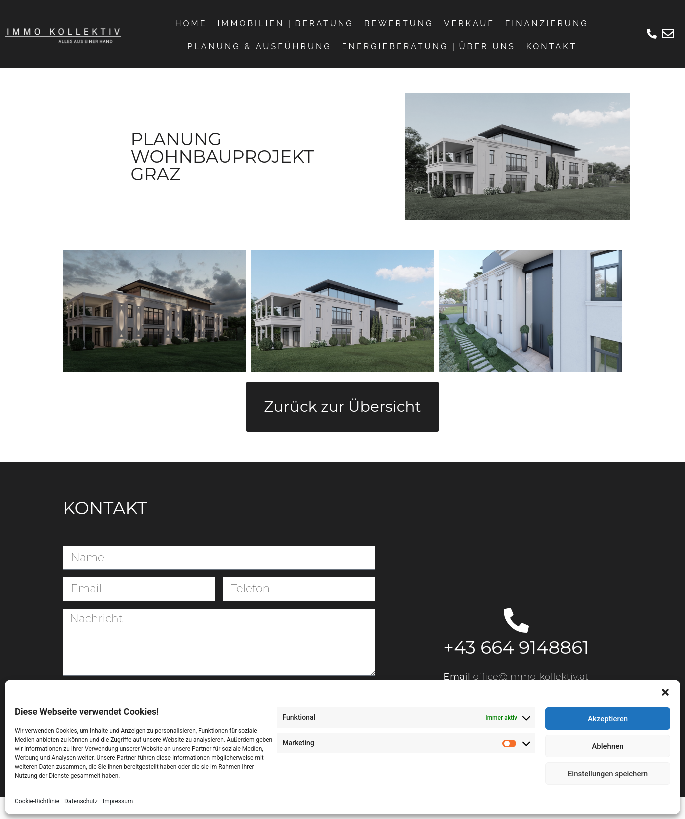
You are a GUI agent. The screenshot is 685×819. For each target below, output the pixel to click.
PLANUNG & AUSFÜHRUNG (259, 46)
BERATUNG (324, 23)
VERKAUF (469, 23)
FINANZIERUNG (547, 23)
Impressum (118, 801)
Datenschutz (81, 801)
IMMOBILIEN (250, 23)
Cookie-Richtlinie (37, 801)
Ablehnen (607, 746)
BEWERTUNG (399, 23)
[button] (665, 692)
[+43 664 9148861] (516, 620)
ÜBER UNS (487, 46)
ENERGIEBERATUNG (395, 46)
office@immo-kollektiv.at (531, 676)
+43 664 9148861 (516, 647)
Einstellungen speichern (608, 773)
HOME (191, 23)
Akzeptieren (608, 718)
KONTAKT (551, 46)
